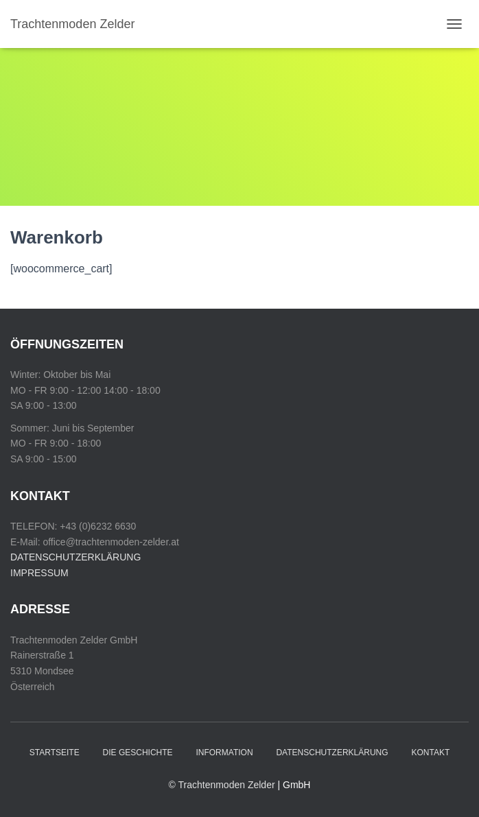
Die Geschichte (138, 752)
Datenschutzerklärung (332, 752)
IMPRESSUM (39, 572)
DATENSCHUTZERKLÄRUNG (75, 557)
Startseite (55, 752)
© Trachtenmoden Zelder (222, 784)
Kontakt (430, 752)
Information (224, 752)
